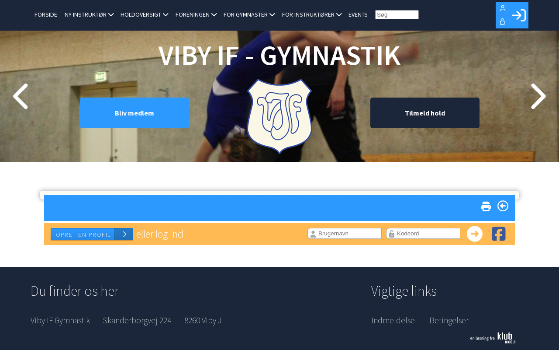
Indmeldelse (393, 320)
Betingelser (449, 320)
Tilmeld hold (425, 116)
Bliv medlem (134, 116)
